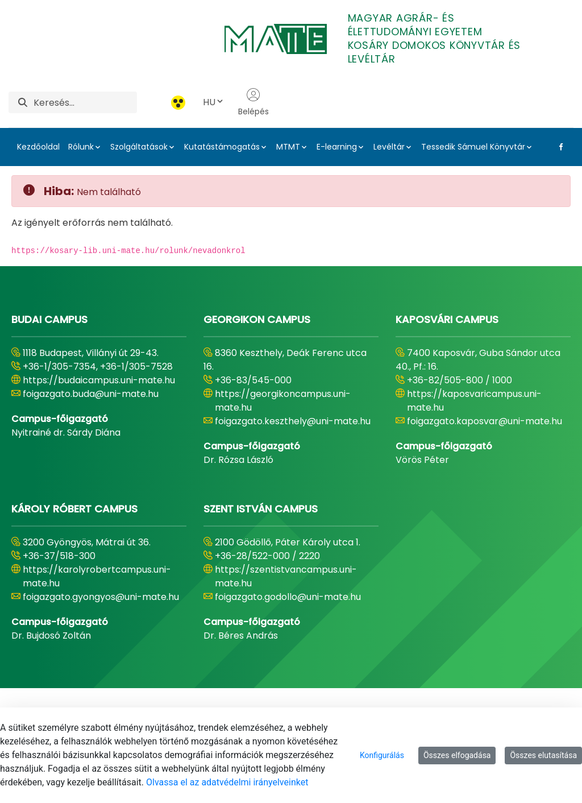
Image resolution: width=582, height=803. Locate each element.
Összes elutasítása (543, 755)
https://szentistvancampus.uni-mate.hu (286, 576)
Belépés (253, 102)
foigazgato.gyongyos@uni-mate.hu (101, 596)
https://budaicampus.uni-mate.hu (99, 380)
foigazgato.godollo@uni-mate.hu (288, 596)
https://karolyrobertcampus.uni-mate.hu (97, 576)
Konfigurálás (382, 755)
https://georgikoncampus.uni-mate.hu (283, 400)
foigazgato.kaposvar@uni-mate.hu (484, 421)
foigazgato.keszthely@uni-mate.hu (293, 421)
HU (214, 102)
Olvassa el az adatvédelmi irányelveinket (227, 782)
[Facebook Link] (558, 147)
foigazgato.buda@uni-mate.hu (91, 393)
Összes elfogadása (457, 755)
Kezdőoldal (38, 146)
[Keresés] (85, 102)
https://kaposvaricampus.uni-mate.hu (474, 400)
